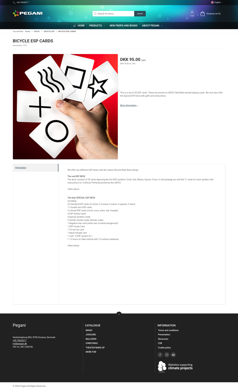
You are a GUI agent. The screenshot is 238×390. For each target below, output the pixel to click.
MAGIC (37, 31)
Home (27, 31)
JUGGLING (91, 334)
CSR (160, 343)
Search (140, 14)
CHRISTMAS (92, 343)
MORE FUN (91, 352)
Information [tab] (20, 167)
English (217, 2)
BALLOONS (91, 339)
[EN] (28, 14)
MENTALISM (49, 31)
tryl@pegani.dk (20, 343)
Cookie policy (164, 347)
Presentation (164, 334)
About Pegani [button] (152, 25)
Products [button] (97, 25)
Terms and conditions (168, 330)
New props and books (123, 25)
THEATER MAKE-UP (95, 347)
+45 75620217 (19, 340)
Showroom (163, 339)
